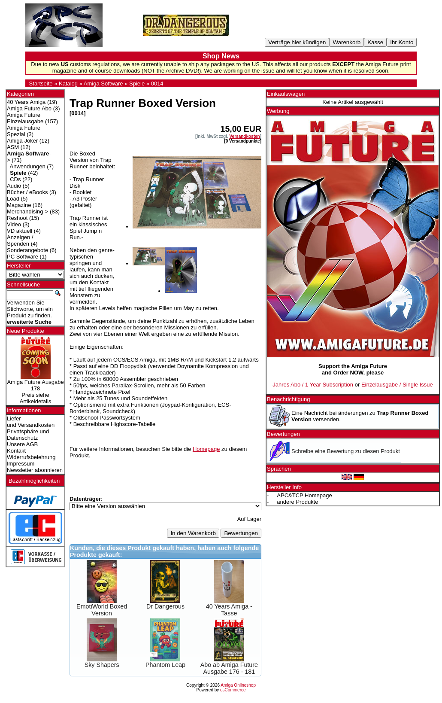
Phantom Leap (165, 664)
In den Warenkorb (192, 533)
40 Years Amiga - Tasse (229, 610)
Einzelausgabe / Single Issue (397, 384)
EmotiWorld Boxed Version (101, 610)
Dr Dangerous (165, 606)
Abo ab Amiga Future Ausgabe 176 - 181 (229, 668)
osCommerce (232, 690)
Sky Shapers (102, 664)
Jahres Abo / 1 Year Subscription (312, 384)
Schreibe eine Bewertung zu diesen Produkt (345, 451)
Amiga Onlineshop (238, 685)
